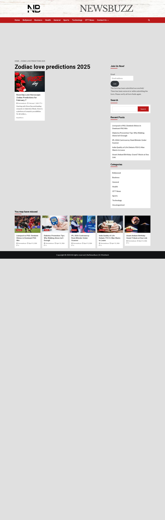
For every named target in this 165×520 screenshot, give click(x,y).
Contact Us (103, 20)
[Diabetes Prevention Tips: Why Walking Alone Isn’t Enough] (55, 224)
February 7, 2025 (34, 103)
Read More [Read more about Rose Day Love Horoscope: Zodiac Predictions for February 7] (19, 118)
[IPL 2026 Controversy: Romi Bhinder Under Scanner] (82, 224)
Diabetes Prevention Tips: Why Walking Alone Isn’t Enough (128, 134)
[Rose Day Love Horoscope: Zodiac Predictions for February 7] (30, 81)
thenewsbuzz (22, 103)
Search (114, 100)
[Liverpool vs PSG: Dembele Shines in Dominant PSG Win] (27, 224)
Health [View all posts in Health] (47, 230)
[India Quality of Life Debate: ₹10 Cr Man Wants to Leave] (110, 224)
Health (48, 20)
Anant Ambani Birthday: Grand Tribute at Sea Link (130, 155)
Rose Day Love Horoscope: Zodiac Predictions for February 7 (28, 97)
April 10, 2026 (143, 241)
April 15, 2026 (33, 243)
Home (17, 20)
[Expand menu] (108, 20)
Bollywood (27, 20)
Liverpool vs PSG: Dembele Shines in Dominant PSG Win (126, 127)
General (57, 20)
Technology (77, 20)
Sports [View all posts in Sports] (19, 230)
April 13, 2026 (88, 243)
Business (38, 20)
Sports (66, 20)
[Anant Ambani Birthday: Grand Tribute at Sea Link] (137, 224)
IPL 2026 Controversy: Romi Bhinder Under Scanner (129, 141)
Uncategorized (118, 205)
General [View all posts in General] (19, 89)
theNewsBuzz (92, 255)
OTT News (89, 20)
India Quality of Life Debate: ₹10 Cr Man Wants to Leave (128, 148)
